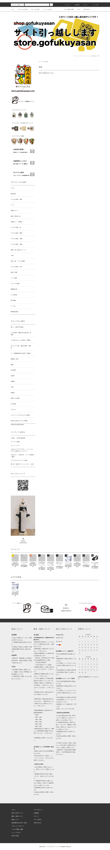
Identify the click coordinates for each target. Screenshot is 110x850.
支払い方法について (17, 813)
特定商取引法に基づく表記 (19, 822)
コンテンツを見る (46, 9)
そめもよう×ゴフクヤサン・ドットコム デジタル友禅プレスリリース (22, 450)
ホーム (12, 9)
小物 (44, 61)
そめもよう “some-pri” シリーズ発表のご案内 (22, 455)
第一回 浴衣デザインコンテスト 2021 (22, 464)
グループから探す (34, 9)
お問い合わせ (85, 9)
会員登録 (76, 4)
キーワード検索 (15, 441)
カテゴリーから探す (22, 9)
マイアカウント (38, 809)
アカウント (67, 4)
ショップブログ (16, 832)
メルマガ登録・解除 (68, 9)
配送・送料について (17, 816)
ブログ (77, 9)
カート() (94, 4)
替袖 (47, 61)
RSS (13, 836)
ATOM (17, 836)
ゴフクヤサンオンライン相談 (19, 460)
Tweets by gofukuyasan (17, 424)
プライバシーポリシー (18, 826)
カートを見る (37, 819)
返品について (15, 819)
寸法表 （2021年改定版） (18, 438)
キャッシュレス (15, 445)
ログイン (84, 4)
